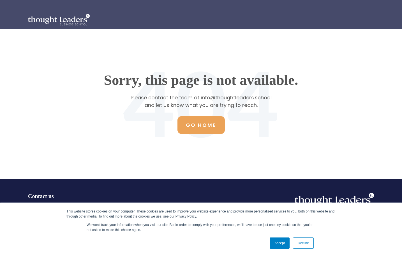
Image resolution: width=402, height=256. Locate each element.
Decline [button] (303, 243)
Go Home (201, 125)
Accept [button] (279, 243)
